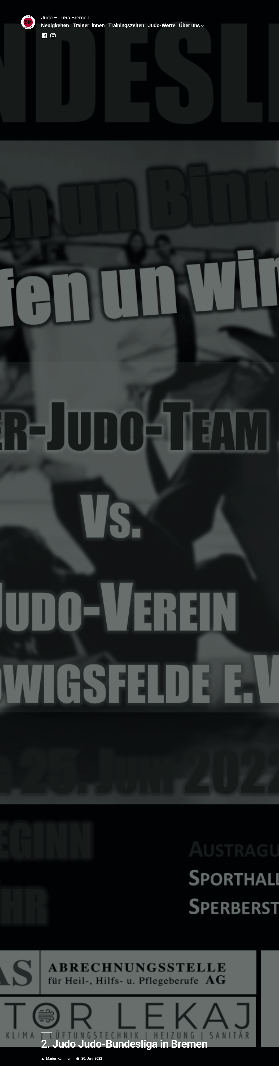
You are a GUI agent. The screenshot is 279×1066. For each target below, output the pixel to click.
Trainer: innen (89, 25)
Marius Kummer (58, 1058)
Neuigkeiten (55, 25)
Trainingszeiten (126, 25)
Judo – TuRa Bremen (65, 17)
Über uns (189, 25)
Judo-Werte (161, 25)
